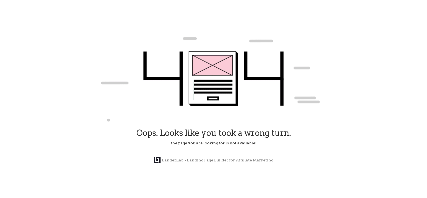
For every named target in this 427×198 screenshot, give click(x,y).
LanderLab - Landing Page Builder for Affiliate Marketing (213, 160)
